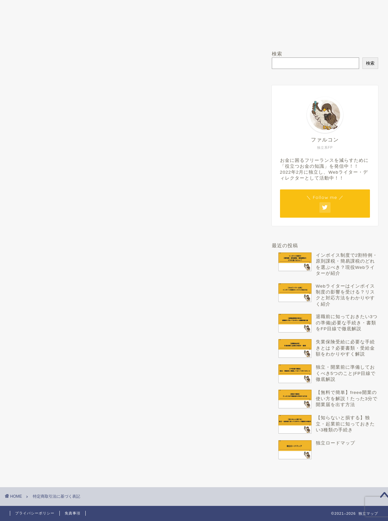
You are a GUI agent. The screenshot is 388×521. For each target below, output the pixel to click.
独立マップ (194, 12)
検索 (277, 53)
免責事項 (72, 513)
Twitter (233, 33)
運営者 (155, 33)
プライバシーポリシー (34, 513)
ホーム (75, 33)
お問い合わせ (313, 33)
